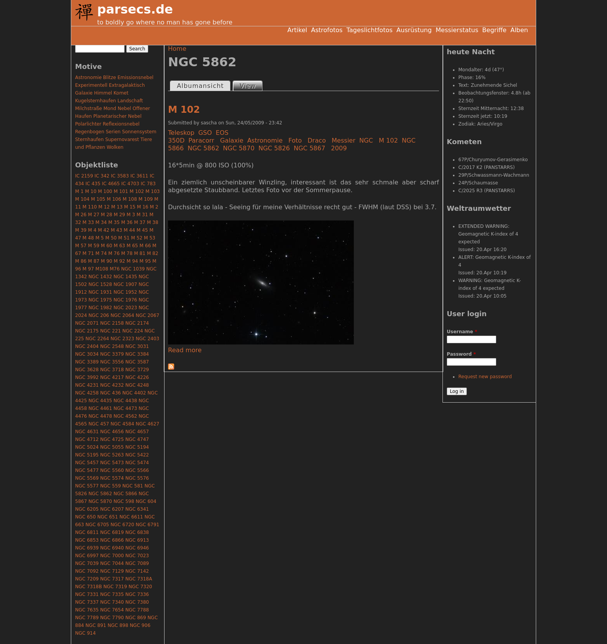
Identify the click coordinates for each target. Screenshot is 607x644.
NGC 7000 (112, 555)
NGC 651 (107, 517)
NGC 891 (96, 625)
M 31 (142, 214)
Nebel (124, 108)
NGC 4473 (125, 408)
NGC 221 (110, 331)
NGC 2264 (97, 338)
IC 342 (102, 176)
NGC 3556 (112, 362)
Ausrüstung (414, 30)
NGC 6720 (122, 524)
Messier (343, 140)
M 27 (93, 214)
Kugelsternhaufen (95, 100)
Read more (185, 350)
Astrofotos (326, 30)
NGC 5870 (238, 148)
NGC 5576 (137, 478)
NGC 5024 (87, 447)
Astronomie (265, 140)
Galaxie (231, 140)
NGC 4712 (87, 439)
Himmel (103, 93)
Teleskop (181, 132)
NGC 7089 (137, 563)
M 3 (131, 214)
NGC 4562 (125, 416)
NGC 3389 (87, 362)
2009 (339, 148)
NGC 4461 (100, 408)
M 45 (142, 230)
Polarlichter (88, 124)
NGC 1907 (125, 284)
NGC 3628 (87, 369)
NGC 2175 (87, 331)
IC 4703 (130, 183)
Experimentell (91, 85)
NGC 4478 (100, 416)
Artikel (297, 30)
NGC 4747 (137, 439)
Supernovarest (122, 139)
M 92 (119, 261)
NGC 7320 (140, 586)
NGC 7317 (112, 579)
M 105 (98, 199)
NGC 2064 (122, 315)
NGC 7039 (87, 563)
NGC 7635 (87, 610)
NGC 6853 (87, 540)
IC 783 (148, 183)
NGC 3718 (112, 369)
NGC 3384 (137, 354)
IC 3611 (139, 176)
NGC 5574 (112, 478)
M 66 (145, 245)
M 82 (152, 253)
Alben (519, 30)
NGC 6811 (87, 532)
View (251, 85)
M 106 (114, 199)
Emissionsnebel (135, 77)
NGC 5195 (87, 455)
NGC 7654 (112, 610)
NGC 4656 (112, 431)
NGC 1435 (125, 276)
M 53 (149, 238)
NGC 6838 (137, 532)
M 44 (129, 230)
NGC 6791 (147, 524)
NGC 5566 (137, 470)
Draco (317, 140)
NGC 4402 (134, 393)
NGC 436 (110, 393)
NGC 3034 (87, 354)
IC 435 (93, 183)
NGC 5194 (137, 447)
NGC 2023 (125, 307)
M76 (115, 269)
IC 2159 (84, 176)
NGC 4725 (112, 439)
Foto (295, 140)
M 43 (116, 230)
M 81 (139, 253)
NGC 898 (118, 625)
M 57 (80, 245)
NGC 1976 (125, 300)
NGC (366, 140)
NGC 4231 (87, 385)
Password (461, 354)
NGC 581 (132, 486)
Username (462, 331)
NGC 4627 (147, 424)
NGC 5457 (87, 462)
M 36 (126, 222)
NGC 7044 (112, 563)
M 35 (114, 222)
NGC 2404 (87, 346)
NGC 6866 (112, 540)
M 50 (111, 238)
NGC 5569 (87, 478)
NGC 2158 (112, 323)
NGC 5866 (125, 493)
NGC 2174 (137, 323)
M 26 (80, 214)
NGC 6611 (131, 517)
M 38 (152, 222)
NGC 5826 (274, 148)
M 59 (93, 245)
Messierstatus (457, 30)
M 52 (136, 238)
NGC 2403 (147, 338)
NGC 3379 (112, 354)
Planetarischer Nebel (117, 116)
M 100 (105, 191)
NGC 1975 (100, 300)
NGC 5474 (137, 462)
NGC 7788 (137, 610)
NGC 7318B (88, 586)
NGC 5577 (87, 486)
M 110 (89, 207)
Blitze (109, 77)
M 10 (90, 191)
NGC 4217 (112, 377)
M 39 (80, 230)
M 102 (184, 109)
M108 (101, 269)
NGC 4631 (87, 431)
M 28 (106, 214)
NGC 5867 (309, 148)
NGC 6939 (87, 548)
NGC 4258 (87, 393)
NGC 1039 (133, 269)
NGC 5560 (112, 470)
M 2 (154, 207)
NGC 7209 (87, 579)
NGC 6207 (112, 509)
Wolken (115, 147)
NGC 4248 (137, 385)
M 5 (99, 238)
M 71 (88, 253)
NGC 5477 (87, 470)
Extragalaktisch (127, 85)
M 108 (130, 199)
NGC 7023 (137, 555)
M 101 (121, 191)
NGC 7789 (87, 617)
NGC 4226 (137, 377)
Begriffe (494, 30)
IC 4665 (111, 183)
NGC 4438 (125, 400)
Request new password (485, 376)
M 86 (80, 261)
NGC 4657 (137, 431)
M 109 (146, 199)
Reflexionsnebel (121, 124)
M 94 (132, 261)
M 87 (93, 261)
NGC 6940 (112, 548)
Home (177, 48)
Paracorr (201, 140)
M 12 (104, 207)
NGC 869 (135, 617)
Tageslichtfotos (369, 30)
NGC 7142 (137, 571)
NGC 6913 (137, 540)
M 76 (114, 253)
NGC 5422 (137, 455)
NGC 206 (98, 315)
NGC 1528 (100, 284)
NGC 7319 (115, 586)
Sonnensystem (139, 131)
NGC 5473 (112, 462)
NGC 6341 (137, 509)
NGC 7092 (87, 571)
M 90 (106, 261)
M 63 (119, 245)
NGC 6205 (87, 509)
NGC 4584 (122, 424)
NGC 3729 (137, 369)
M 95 (145, 261)
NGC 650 (85, 517)
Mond (109, 108)
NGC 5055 (112, 447)
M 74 (100, 253)
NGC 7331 (87, 594)
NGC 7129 (112, 571)
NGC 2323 (122, 338)
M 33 (88, 222)
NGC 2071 (87, 323)
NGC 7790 (112, 617)
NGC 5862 (203, 148)
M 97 (88, 269)
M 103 (153, 191)
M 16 (142, 207)
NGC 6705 (97, 524)
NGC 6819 (112, 532)
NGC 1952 (125, 292)
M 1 (79, 191)
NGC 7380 (137, 602)
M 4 (92, 230)
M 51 (123, 238)
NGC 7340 (112, 602)
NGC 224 (132, 331)
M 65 (132, 245)
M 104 (82, 199)
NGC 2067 (147, 315)
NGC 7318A (138, 579)
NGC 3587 (137, 362)
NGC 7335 (112, 594)
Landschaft (130, 100)
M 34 (100, 222)
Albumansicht (200, 86)
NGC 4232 (112, 385)
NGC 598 (123, 501)
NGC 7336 (137, 594)
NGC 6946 (137, 548)
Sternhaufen (89, 139)
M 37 (139, 222)
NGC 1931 (100, 292)
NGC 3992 (87, 377)
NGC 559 (110, 486)
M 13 (116, 207)
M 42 (103, 230)
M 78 (126, 253)
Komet (120, 93)
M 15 (129, 207)
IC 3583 (120, 176)
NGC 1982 (100, 307)
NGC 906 (140, 625)
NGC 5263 (112, 455)
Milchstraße (88, 108)
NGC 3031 (137, 346)
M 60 (106, 245)
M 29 (119, 214)
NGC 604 (145, 501)
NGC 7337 (87, 602)
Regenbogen (89, 131)
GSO (205, 132)
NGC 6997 (87, 555)
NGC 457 (98, 424)
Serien (113, 131)
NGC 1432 (100, 276)
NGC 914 (85, 633)
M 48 (88, 238)
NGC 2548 (112, 346)
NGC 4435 (100, 400)
